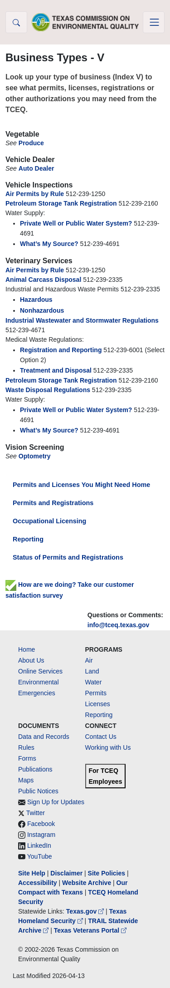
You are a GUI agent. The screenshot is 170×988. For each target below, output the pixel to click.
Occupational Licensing (49, 521)
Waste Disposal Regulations (47, 389)
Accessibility (38, 882)
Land (92, 671)
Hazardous (36, 299)
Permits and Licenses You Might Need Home (81, 484)
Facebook (41, 823)
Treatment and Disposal (56, 370)
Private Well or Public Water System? (76, 223)
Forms (27, 758)
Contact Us (101, 736)
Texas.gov (86, 911)
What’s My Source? (49, 243)
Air (89, 660)
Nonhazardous (42, 310)
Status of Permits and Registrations (68, 557)
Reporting (28, 539)
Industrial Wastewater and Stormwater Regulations (82, 320)
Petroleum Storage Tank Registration (61, 203)
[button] (16, 22)
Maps (26, 780)
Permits (96, 693)
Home (26, 649)
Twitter (35, 812)
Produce (31, 143)
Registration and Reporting (61, 350)
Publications (35, 769)
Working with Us (108, 747)
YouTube (39, 856)
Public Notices (38, 791)
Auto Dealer (36, 168)
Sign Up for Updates (55, 802)
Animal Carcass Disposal (43, 279)
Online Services (40, 671)
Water (93, 682)
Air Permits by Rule (34, 193)
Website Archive (86, 882)
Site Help (31, 873)
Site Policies (106, 873)
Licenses (97, 704)
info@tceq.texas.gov (118, 625)
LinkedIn (39, 845)
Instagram (41, 834)
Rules (26, 747)
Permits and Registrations (53, 502)
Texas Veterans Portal (90, 930)
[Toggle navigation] (154, 22)
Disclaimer (66, 873)
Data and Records (43, 736)
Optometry (35, 456)
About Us (31, 660)
